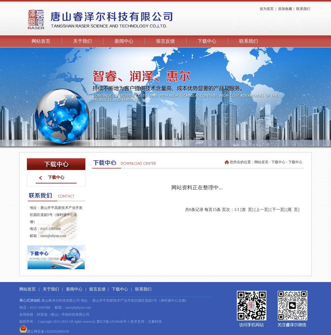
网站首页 (41, 41)
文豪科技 (155, 321)
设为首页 (267, 9)
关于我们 (82, 41)
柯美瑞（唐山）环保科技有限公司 (63, 314)
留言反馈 (165, 41)
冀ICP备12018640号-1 (113, 321)
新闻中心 (124, 41)
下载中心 (207, 41)
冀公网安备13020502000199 (44, 331)
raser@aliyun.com (53, 236)
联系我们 (303, 9)
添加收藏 (285, 9)
